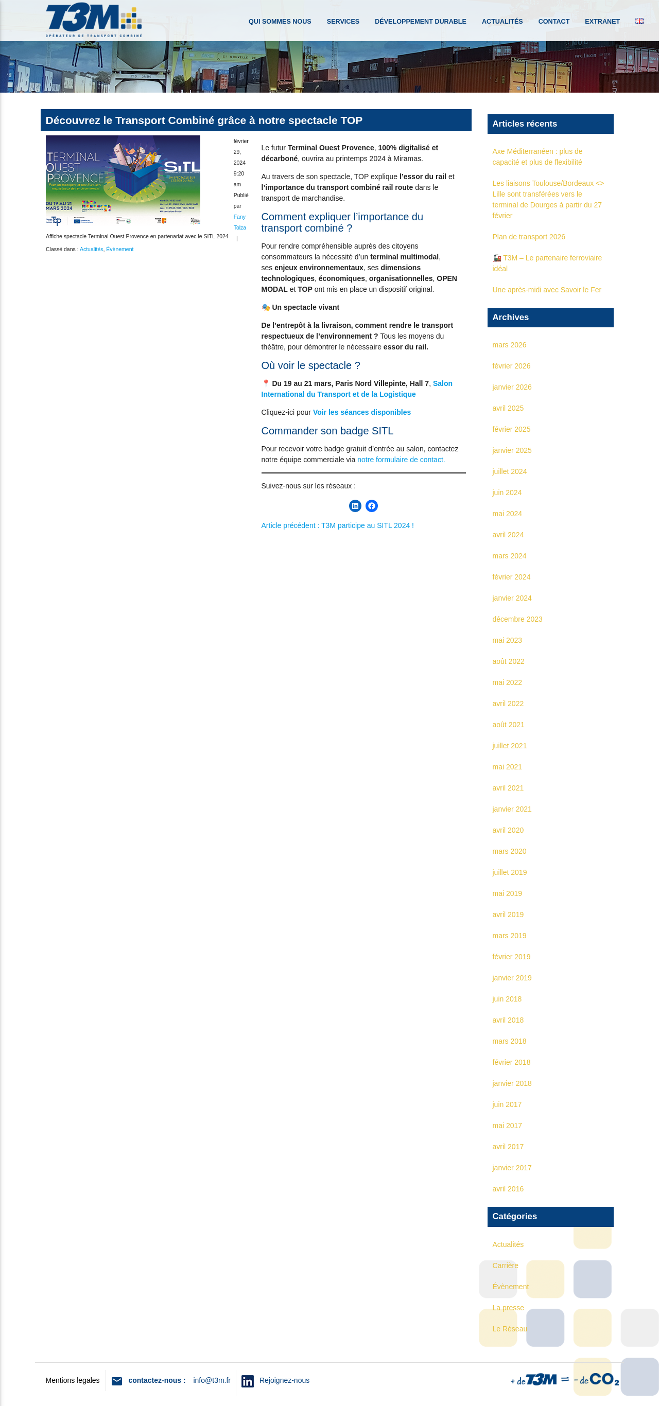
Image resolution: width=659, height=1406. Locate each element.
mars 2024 (510, 556)
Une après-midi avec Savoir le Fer (547, 290)
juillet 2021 (510, 746)
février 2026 (512, 366)
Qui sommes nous (280, 21)
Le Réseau (510, 1329)
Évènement (119, 249)
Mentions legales (73, 1380)
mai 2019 (508, 893)
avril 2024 (508, 535)
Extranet (602, 21)
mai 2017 (508, 1125)
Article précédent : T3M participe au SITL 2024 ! (338, 525)
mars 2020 (510, 851)
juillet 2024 (510, 471)
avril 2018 (508, 1020)
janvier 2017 (512, 1168)
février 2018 (512, 1062)
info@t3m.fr (212, 1380)
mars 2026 (510, 345)
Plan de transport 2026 (529, 237)
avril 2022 (508, 703)
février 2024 (512, 577)
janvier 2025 (512, 450)
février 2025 (512, 429)
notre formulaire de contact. (401, 459)
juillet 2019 (510, 872)
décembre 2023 (518, 619)
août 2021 (509, 724)
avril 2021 (508, 788)
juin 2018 (507, 999)
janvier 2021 (512, 809)
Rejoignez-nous (281, 1380)
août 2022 (509, 661)
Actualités (502, 21)
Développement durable (420, 21)
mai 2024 (508, 513)
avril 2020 (508, 830)
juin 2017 (507, 1104)
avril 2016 (508, 1189)
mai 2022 (508, 682)
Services (343, 21)
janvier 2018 (512, 1083)
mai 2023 (508, 640)
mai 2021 (508, 767)
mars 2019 (510, 936)
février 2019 (512, 957)
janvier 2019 (512, 978)
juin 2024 (507, 492)
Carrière (506, 1265)
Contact (554, 21)
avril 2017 (508, 1147)
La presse (508, 1308)
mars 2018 (510, 1041)
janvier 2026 (512, 387)
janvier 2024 (512, 598)
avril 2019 (508, 914)
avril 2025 (508, 408)
